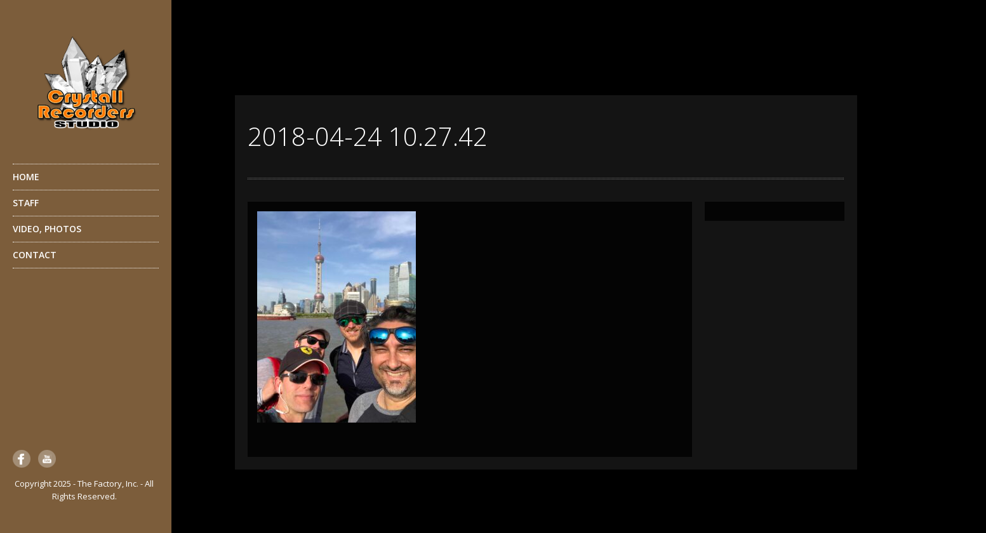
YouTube (47, 459)
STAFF (84, 206)
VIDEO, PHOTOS (84, 232)
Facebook (21, 459)
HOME (26, 177)
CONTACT (35, 255)
